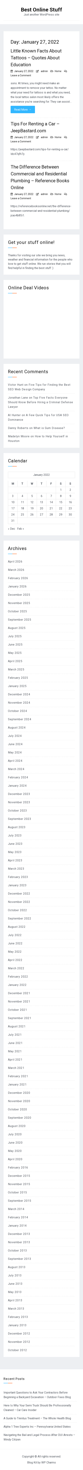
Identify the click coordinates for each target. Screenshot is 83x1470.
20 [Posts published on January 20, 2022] (41, 508)
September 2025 (19, 619)
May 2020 (15, 1151)
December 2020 (19, 1093)
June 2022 (15, 943)
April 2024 (15, 760)
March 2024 (16, 769)
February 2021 (18, 1076)
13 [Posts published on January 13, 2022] (41, 502)
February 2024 (18, 777)
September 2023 (19, 819)
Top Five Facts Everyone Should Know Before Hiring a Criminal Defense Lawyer (40, 402)
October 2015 (17, 1192)
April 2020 (15, 1159)
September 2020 (19, 1117)
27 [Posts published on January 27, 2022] (41, 514)
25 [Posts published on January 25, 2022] (22, 514)
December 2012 (19, 1333)
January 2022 (17, 985)
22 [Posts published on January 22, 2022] (60, 508)
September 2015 (19, 1200)
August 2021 (17, 1026)
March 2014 (16, 1209)
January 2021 (17, 1084)
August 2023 (17, 827)
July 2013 (15, 1275)
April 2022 (15, 960)
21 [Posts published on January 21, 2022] (51, 508)
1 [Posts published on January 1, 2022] (61, 490)
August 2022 (17, 926)
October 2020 (17, 1109)
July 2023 (15, 835)
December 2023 (19, 794)
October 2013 (17, 1250)
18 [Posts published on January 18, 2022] (22, 508)
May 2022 (15, 951)
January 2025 (17, 686)
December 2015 (19, 1176)
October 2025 (17, 611)
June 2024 (15, 744)
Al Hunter (14, 415)
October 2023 (17, 810)
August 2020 (17, 1126)
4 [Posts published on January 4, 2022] (22, 496)
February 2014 (18, 1217)
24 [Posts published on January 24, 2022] (12, 514)
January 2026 (17, 586)
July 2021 (15, 1034)
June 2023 (15, 843)
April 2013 (15, 1300)
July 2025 (15, 636)
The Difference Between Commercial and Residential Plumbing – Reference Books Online (40, 177)
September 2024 (19, 719)
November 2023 (19, 802)
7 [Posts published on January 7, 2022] (51, 496)
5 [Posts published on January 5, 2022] (32, 496)
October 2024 (17, 711)
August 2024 (17, 727)
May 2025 (15, 653)
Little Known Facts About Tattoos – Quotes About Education (36, 57)
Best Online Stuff (41, 9)
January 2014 (17, 1225)
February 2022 (18, 976)
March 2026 (16, 570)
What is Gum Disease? (49, 428)
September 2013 (19, 1259)
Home (58, 71)
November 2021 (19, 1001)
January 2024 (17, 785)
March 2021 (16, 1068)
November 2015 (19, 1184)
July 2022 (15, 935)
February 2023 (18, 877)
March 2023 (16, 868)
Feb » (20, 528)
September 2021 (19, 1018)
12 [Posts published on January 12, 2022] (32, 502)
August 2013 (17, 1267)
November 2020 (19, 1101)
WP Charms (48, 1462)
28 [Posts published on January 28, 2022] (51, 514)
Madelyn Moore (19, 436)
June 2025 (15, 644)
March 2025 (16, 669)
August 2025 (17, 628)
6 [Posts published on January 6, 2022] (41, 496)
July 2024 (15, 736)
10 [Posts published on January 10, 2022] (12, 502)
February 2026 (18, 578)
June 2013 (15, 1283)
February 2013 (18, 1317)
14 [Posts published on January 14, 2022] (51, 502)
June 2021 (15, 1043)
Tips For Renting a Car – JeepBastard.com (35, 127)
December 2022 (19, 893)
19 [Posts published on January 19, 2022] (32, 508)
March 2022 (16, 968)
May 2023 (15, 852)
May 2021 (15, 1051)
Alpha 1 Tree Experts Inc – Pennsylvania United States (37, 1426)
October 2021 (17, 1009)
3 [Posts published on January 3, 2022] (13, 496)
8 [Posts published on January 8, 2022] (61, 496)
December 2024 (19, 694)
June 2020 (15, 1142)
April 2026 (15, 561)
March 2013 (16, 1308)
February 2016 (18, 1167)
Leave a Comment (21, 75)
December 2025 (19, 594)
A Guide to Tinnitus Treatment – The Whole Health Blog (37, 1418)
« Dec (11, 528)
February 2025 (18, 677)
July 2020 (15, 1134)
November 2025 (19, 603)
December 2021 (19, 993)
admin (44, 71)
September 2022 (19, 918)
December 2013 (19, 1234)
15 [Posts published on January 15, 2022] (60, 502)
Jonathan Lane (18, 397)
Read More (22, 109)
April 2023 (15, 860)
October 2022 (17, 910)
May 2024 (15, 752)
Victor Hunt (15, 384)
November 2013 (19, 1242)
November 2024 (19, 702)
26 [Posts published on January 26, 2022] (32, 514)
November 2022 (19, 902)
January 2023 (17, 885)
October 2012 (17, 1350)
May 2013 (15, 1292)
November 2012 (19, 1342)
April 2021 (15, 1059)
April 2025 (15, 661)
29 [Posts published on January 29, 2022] (60, 514)
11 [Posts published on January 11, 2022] (22, 502)
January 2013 (17, 1325)
